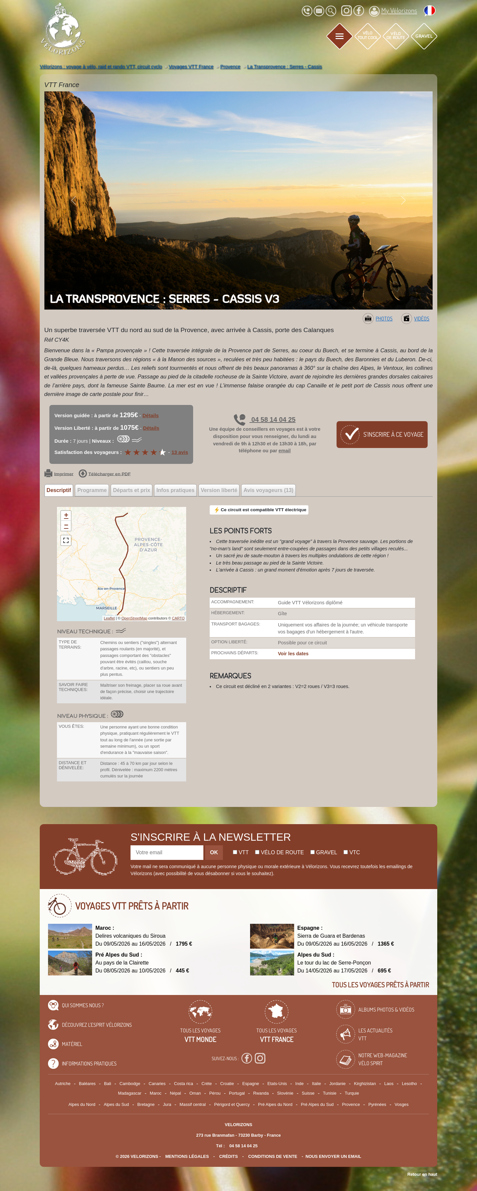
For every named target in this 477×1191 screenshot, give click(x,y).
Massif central (193, 1104)
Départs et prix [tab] (131, 490)
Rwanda (261, 1093)
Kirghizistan (365, 1083)
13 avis (180, 452)
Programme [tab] (92, 490)
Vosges (401, 1104)
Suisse (308, 1093)
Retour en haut (422, 1174)
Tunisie (330, 1093)
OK (214, 852)
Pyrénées (377, 1104)
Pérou (215, 1093)
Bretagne (146, 1104)
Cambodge (130, 1083)
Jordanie (337, 1083)
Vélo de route (279, 852)
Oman (195, 1093)
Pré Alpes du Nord (275, 1104)
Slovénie (285, 1093)
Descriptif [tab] (59, 490)
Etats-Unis (277, 1083)
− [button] (66, 526)
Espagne (250, 1083)
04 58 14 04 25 (264, 419)
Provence (351, 1104)
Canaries (157, 1083)
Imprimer (59, 474)
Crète (206, 1083)
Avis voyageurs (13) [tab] (268, 490)
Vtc (352, 852)
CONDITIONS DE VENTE (272, 1156)
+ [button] (66, 516)
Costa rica (183, 1083)
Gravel (323, 852)
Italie (316, 1083)
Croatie (227, 1083)
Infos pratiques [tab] (175, 490)
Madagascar (129, 1093)
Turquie (352, 1093)
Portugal (237, 1093)
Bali (107, 1083)
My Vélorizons (393, 11)
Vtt (241, 852)
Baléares (87, 1083)
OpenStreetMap (134, 618)
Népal (175, 1093)
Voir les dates (293, 653)
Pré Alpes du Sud (317, 1104)
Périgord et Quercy (231, 1104)
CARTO (178, 618)
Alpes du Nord (82, 1104)
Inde (299, 1083)
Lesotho (409, 1083)
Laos (389, 1083)
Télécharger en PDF (105, 474)
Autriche (63, 1083)
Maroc (156, 1093)
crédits (228, 1156)
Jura (167, 1104)
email (285, 450)
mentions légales (187, 1156)
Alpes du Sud (116, 1104)
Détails (150, 415)
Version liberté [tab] (219, 490)
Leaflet (109, 618)
